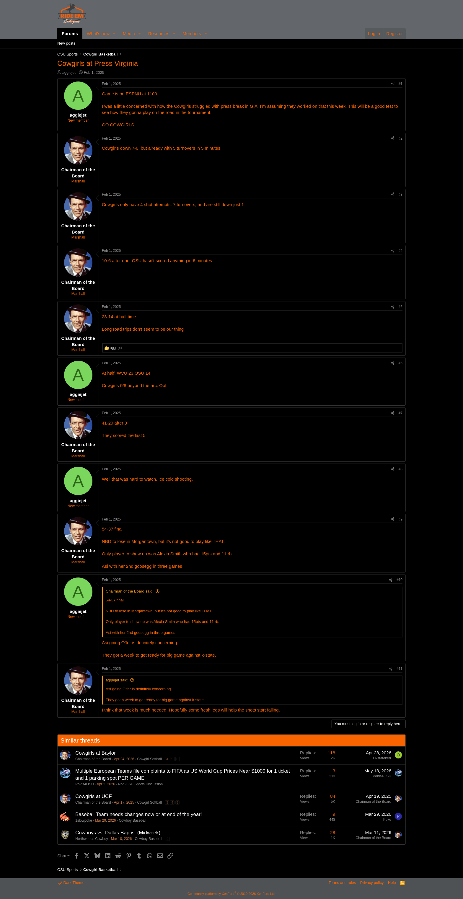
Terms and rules (342, 882)
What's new (98, 33)
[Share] (393, 84)
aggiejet (69, 72)
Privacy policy (372, 882)
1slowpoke (83, 820)
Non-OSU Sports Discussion (140, 784)
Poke (387, 820)
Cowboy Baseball (132, 820)
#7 (400, 413)
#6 (400, 363)
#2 (400, 138)
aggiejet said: (117, 680)
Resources (158, 33)
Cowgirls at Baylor (95, 753)
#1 (400, 84)
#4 (400, 251)
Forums (70, 33)
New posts (66, 43)
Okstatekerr (382, 758)
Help (392, 882)
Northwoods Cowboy (91, 839)
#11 (399, 669)
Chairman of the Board (93, 759)
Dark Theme (71, 882)
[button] (114, 33)
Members (191, 33)
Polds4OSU (84, 784)
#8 (400, 469)
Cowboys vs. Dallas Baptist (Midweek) (117, 833)
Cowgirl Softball (149, 759)
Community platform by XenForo (231, 893)
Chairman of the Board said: (130, 591)
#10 (399, 580)
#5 (400, 307)
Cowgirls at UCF (93, 796)
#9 (400, 519)
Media (129, 33)
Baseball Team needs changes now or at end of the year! (138, 814)
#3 (400, 194)
